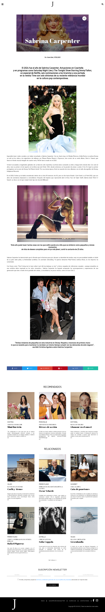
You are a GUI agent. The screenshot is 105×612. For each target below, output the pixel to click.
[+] (8, 437)
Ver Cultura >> (52, 560)
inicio (43, 601)
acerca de (72, 601)
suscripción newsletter (57, 601)
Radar (53, 23)
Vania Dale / (50, 57)
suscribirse (52, 585)
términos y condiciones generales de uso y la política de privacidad (53, 579)
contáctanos (84, 601)
